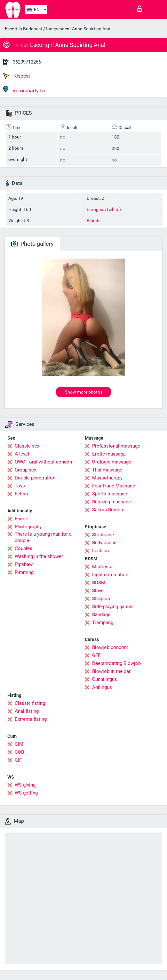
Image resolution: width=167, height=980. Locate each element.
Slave (98, 590)
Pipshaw (24, 564)
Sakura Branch (107, 510)
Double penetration (35, 478)
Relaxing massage (111, 502)
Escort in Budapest (23, 28)
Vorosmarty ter (24, 90)
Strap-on (101, 598)
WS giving (25, 785)
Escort (22, 519)
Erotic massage (109, 454)
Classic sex (27, 446)
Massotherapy (107, 478)
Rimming (24, 572)
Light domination (110, 574)
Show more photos (83, 392)
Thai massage (107, 470)
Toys (20, 486)
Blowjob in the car (111, 671)
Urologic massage (111, 462)
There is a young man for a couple (43, 537)
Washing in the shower (39, 556)
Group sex (25, 470)
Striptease (103, 535)
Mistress (101, 566)
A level (22, 454)
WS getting (26, 793)
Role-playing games (113, 606)
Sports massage (109, 494)
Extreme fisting (31, 719)
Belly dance (104, 543)
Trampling (102, 622)
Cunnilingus (104, 679)
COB (19, 752)
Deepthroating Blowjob (116, 663)
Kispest (16, 76)
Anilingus (102, 687)
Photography (28, 527)
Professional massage (116, 446)
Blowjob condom (110, 647)
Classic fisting (30, 703)
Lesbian (100, 551)
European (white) (104, 209)
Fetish (21, 494)
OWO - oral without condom (44, 462)
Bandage (101, 614)
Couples (23, 548)
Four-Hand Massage (113, 486)
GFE (96, 655)
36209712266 (27, 62)
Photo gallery (32, 243)
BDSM (98, 582)
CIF (18, 760)
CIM (19, 744)
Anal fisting (27, 711)
